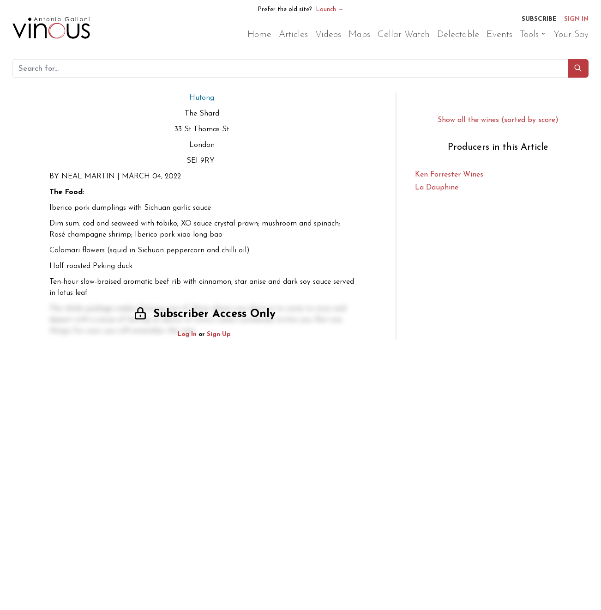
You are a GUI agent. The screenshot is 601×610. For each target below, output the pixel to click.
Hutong (201, 98)
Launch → (330, 9)
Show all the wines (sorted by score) (498, 120)
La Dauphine (436, 187)
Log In (187, 334)
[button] (578, 68)
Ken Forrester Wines (449, 174)
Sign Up (219, 334)
